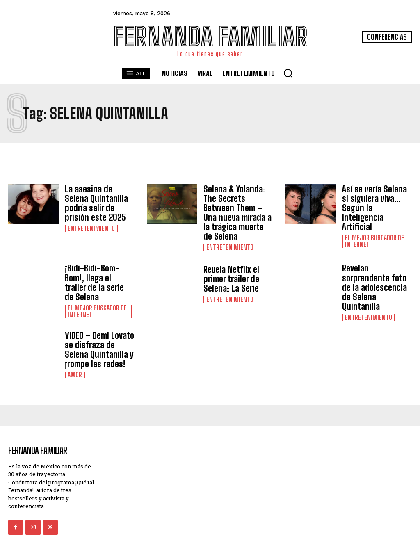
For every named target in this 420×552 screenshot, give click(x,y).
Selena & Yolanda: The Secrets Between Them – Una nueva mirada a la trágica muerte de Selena (237, 207)
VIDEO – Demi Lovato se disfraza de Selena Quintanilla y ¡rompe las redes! (98, 326)
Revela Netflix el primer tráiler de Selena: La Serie (229, 267)
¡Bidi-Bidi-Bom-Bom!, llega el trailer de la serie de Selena (98, 265)
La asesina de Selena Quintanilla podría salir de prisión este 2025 (98, 202)
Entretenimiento (91, 227)
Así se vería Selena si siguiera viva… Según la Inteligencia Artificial (376, 202)
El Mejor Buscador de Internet (374, 230)
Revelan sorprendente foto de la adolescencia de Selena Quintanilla (376, 269)
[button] (288, 73)
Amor (75, 350)
